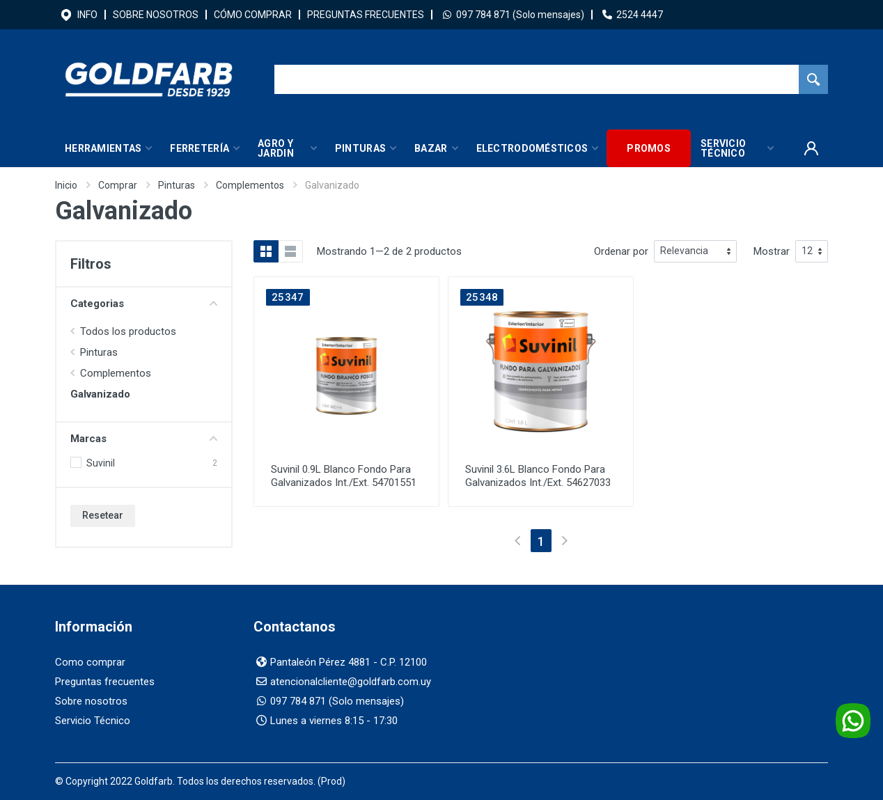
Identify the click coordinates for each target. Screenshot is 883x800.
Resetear (102, 515)
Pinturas (176, 185)
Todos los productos (128, 331)
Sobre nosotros (91, 701)
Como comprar (90, 662)
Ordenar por (621, 251)
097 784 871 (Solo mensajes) (520, 14)
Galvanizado (100, 394)
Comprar (117, 185)
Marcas (143, 438)
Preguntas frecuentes (105, 681)
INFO (87, 14)
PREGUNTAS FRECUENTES (365, 14)
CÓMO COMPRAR (253, 14)
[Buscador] (536, 79)
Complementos (250, 185)
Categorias (143, 303)
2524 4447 (639, 14)
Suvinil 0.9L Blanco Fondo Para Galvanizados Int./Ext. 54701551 (343, 476)
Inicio (66, 185)
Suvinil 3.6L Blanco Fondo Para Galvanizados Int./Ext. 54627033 (538, 476)
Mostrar (771, 251)
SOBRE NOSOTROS (155, 14)
